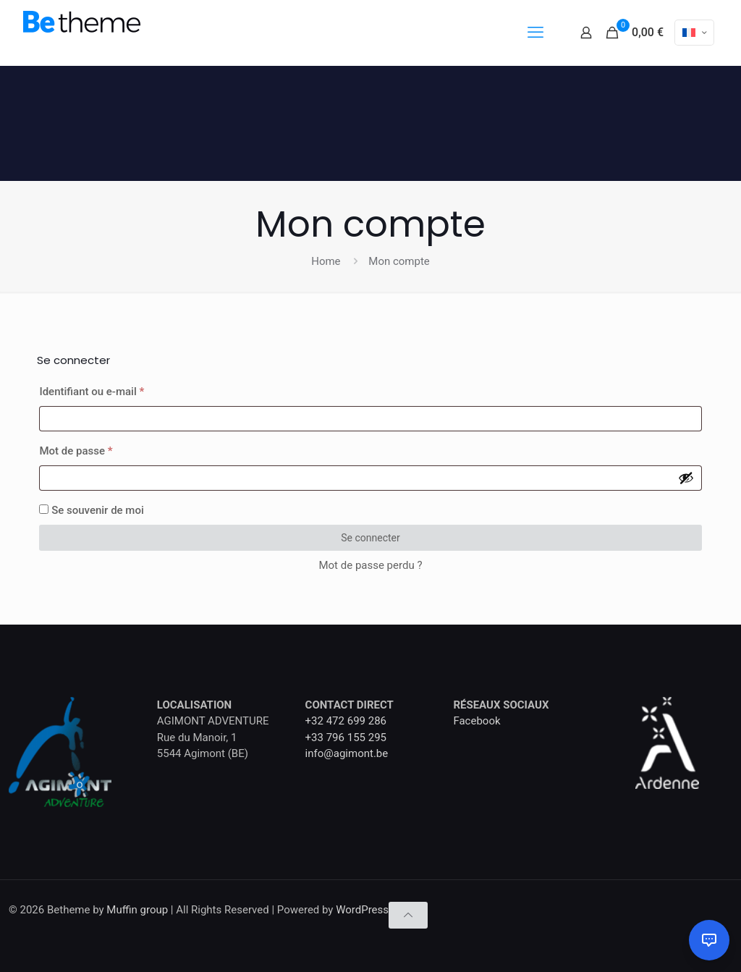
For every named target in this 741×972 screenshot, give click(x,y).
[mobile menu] (535, 32)
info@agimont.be (347, 753)
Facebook (476, 720)
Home (325, 261)
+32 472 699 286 (345, 720)
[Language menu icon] (694, 33)
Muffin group (137, 909)
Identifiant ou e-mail (117, 389)
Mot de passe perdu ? (370, 565)
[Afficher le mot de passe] (686, 478)
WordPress (362, 909)
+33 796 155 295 (345, 737)
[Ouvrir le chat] (709, 940)
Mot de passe (101, 448)
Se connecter (370, 538)
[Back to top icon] (408, 915)
